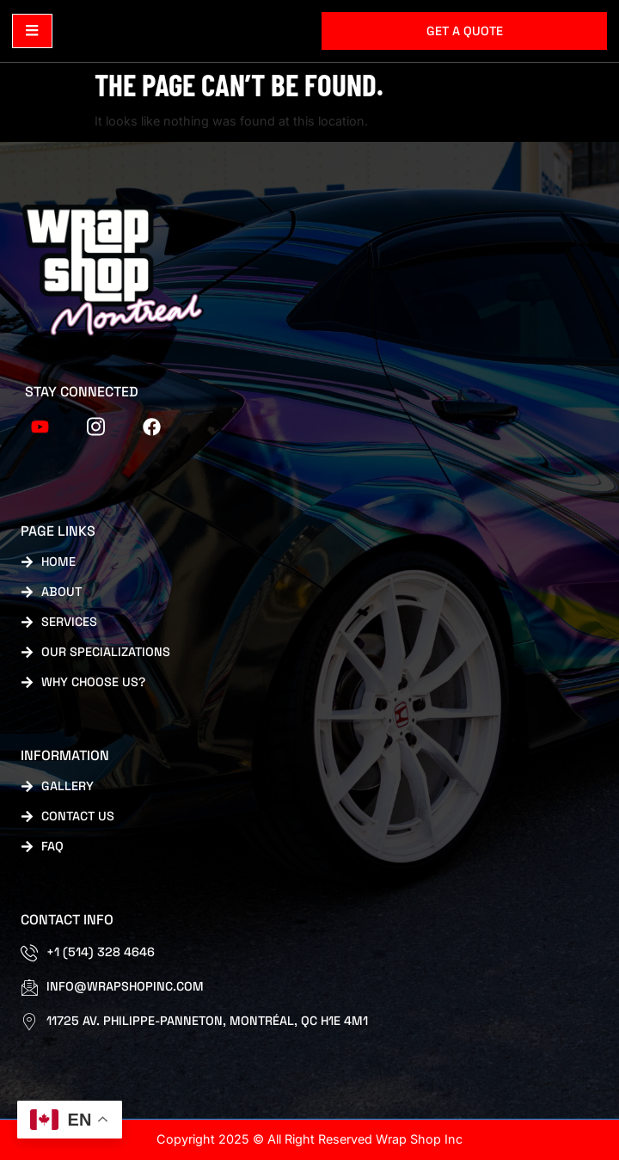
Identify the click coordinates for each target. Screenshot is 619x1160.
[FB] (152, 425)
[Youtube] (40, 425)
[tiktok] (96, 425)
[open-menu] (32, 31)
